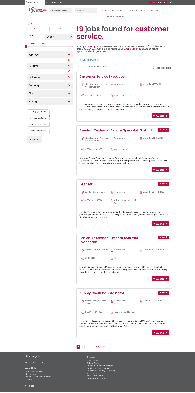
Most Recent (61, 29)
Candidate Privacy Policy (98, 378)
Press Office (92, 360)
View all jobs (132, 10)
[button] (49, 109)
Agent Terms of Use (96, 376)
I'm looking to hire (54, 2)
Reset (34, 139)
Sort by (95, 59)
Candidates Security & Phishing (101, 370)
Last (103, 347)
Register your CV (158, 2)
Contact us (110, 10)
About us (121, 10)
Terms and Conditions (34, 371)
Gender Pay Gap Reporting (99, 368)
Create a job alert (161, 67)
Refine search (85, 59)
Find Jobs (101, 10)
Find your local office (115, 16)
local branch (131, 49)
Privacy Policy (31, 374)
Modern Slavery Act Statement (38, 376)
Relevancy (38, 29)
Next (97, 347)
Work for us (92, 373)
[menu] (86, 66)
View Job (159, 116)
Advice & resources (148, 10)
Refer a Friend (93, 363)
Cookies (28, 379)
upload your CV (94, 46)
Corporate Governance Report (100, 365)
